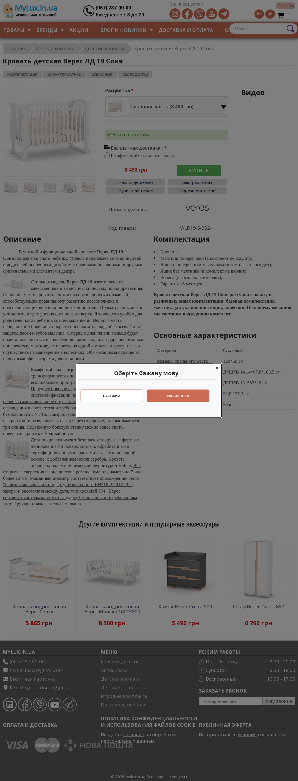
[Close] (220, 367)
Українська (180, 396)
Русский (114, 396)
